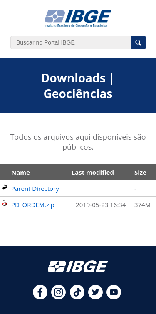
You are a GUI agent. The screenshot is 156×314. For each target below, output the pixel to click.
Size (140, 172)
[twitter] (95, 297)
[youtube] (113, 297)
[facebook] (40, 297)
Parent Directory (35, 188)
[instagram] (58, 297)
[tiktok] (77, 297)
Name (20, 172)
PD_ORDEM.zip (32, 204)
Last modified (93, 172)
